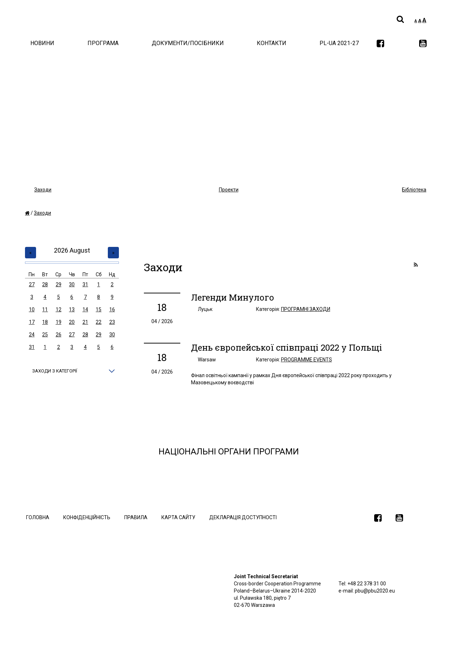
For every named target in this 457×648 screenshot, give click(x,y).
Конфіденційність (86, 517)
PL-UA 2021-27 (339, 43)
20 (72, 322)
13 (72, 309)
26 (58, 334)
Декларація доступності (243, 517)
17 (32, 322)
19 (58, 322)
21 (85, 322)
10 (32, 309)
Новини (42, 43)
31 (85, 284)
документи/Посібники (188, 43)
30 (72, 284)
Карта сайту (178, 517)
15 (98, 309)
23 (112, 322)
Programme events (306, 359)
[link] (380, 44)
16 (112, 309)
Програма (103, 43)
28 (45, 284)
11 (45, 309)
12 (58, 309)
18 (45, 322)
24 (32, 334)
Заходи (42, 213)
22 (98, 322)
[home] (27, 212)
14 (85, 309)
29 (58, 284)
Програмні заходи (305, 309)
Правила (135, 517)
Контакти (271, 43)
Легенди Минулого (232, 297)
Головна (37, 517)
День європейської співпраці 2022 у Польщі (286, 347)
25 (45, 334)
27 (32, 284)
